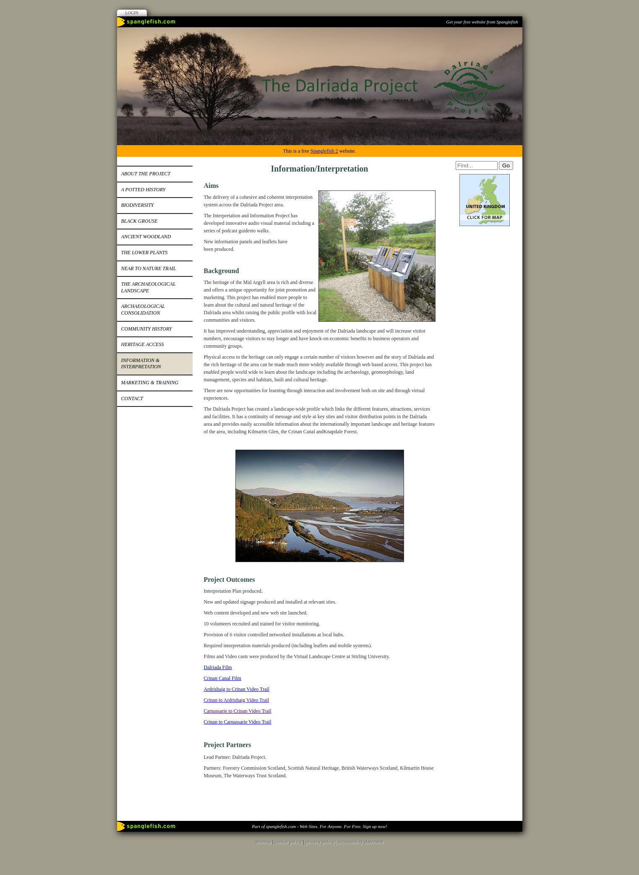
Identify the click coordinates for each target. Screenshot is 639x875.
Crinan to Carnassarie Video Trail (237, 722)
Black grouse (139, 221)
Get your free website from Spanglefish (482, 21)
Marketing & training (150, 382)
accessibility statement (360, 842)
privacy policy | (321, 842)
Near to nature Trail (148, 268)
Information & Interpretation (141, 363)
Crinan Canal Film (222, 678)
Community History (146, 329)
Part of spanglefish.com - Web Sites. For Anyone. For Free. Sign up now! (319, 826)
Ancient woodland (146, 237)
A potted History (143, 190)
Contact (132, 398)
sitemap (263, 842)
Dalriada (212, 667)
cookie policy (288, 842)
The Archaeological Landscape (148, 287)
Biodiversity (137, 205)
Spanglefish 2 (324, 151)
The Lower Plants (144, 252)
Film (226, 667)
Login (131, 12)
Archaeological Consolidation (143, 309)
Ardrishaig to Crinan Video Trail (236, 689)
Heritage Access (142, 344)
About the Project (146, 174)
